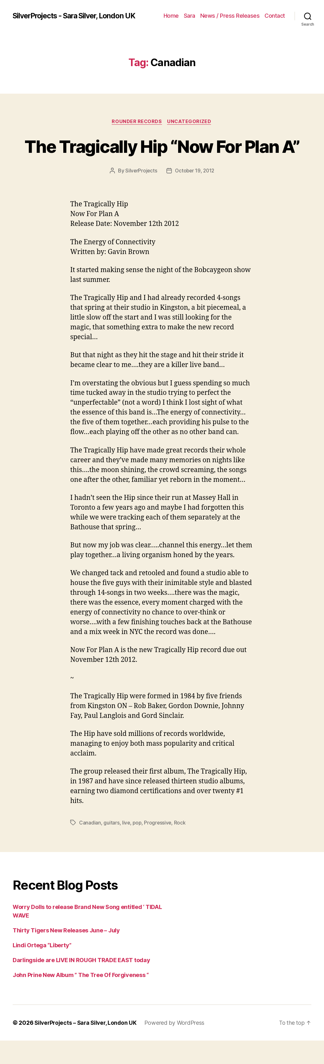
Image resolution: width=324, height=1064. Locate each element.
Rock (181, 846)
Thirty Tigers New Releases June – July (66, 953)
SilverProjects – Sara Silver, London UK (87, 1046)
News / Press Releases (230, 15)
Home (171, 15)
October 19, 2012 (194, 194)
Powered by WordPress (177, 1046)
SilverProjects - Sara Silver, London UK (79, 16)
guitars (111, 846)
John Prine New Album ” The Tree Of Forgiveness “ (81, 998)
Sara (189, 15)
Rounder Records (136, 122)
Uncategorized (190, 122)
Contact (275, 15)
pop (137, 846)
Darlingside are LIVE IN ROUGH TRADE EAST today (81, 983)
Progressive (159, 846)
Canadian (90, 846)
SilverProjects (140, 194)
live (126, 846)
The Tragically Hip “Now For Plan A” (162, 157)
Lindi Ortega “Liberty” (42, 968)
